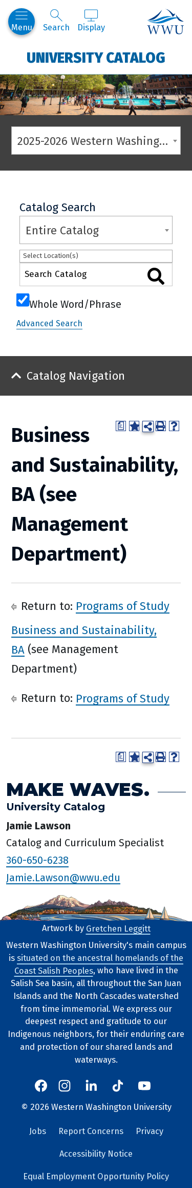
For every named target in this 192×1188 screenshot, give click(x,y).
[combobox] (96, 140)
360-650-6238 (37, 860)
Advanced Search (49, 323)
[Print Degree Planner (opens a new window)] (121, 426)
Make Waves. (78, 789)
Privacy (149, 1131)
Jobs (37, 1131)
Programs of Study (122, 606)
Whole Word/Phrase (75, 303)
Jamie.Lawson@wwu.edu (63, 877)
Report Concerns (90, 1131)
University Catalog (96, 57)
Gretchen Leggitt (118, 928)
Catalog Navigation (76, 376)
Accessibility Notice (96, 1154)
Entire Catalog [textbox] (62, 230)
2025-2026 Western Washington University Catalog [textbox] (98, 141)
